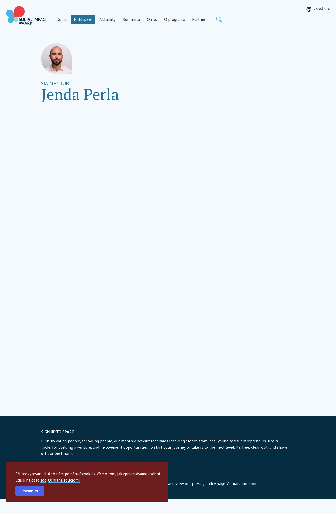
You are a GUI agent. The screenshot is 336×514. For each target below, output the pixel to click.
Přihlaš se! (83, 19)
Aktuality (107, 19)
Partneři (199, 19)
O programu (174, 19)
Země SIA (322, 9)
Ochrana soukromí (64, 480)
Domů (61, 19)
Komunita (131, 19)
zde (43, 480)
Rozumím (29, 490)
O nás (152, 19)
